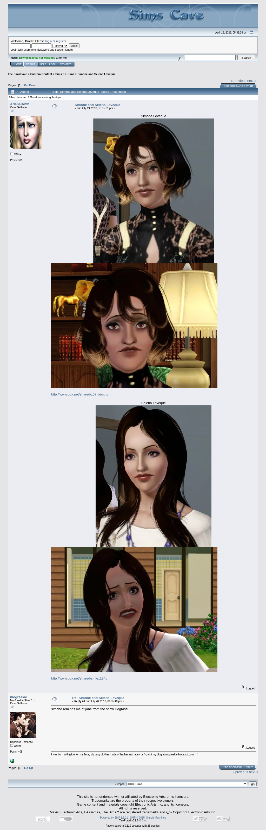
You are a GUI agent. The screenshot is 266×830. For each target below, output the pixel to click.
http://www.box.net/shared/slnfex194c (79, 678)
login (48, 41)
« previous (238, 81)
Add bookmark (233, 86)
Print (249, 86)
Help (43, 64)
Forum (30, 64)
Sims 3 (59, 74)
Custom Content (41, 74)
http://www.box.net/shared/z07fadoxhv (79, 394)
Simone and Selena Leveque (96, 74)
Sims (71, 74)
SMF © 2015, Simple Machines (148, 817)
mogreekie (18, 697)
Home (18, 64)
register (61, 41)
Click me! (61, 57)
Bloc (144, 820)
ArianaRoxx (19, 104)
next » (251, 81)
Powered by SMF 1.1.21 (114, 817)
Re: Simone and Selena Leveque (98, 698)
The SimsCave (17, 74)
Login (53, 64)
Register (66, 64)
